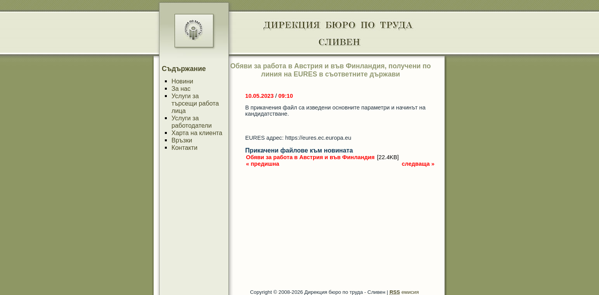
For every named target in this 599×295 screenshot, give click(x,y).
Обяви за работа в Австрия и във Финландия (310, 157)
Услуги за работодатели (191, 122)
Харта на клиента (196, 132)
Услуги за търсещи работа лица (195, 103)
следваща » (418, 164)
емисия (404, 292)
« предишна (262, 164)
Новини (182, 81)
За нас (180, 88)
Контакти (184, 147)
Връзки (181, 140)
